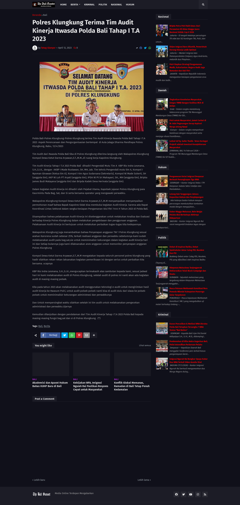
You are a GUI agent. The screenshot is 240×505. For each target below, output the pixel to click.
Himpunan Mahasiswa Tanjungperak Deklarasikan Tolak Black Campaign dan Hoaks (188, 271)
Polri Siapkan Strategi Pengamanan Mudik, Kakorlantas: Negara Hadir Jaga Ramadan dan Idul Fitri (187, 67)
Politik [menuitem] (103, 4)
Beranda (36, 15)
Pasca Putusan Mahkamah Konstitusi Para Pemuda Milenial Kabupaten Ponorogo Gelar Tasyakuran (188, 291)
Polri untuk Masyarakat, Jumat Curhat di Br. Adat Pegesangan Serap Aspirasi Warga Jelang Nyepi (188, 123)
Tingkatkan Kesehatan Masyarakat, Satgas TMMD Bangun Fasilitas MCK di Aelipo (186, 102)
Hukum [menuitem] (130, 4)
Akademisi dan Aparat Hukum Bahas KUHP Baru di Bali (50, 384)
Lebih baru (39, 480)
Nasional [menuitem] (116, 4)
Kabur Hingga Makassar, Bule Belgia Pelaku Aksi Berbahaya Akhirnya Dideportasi (186, 215)
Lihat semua (145, 345)
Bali (45, 15)
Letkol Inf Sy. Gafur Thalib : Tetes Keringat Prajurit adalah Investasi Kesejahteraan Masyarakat (189, 144)
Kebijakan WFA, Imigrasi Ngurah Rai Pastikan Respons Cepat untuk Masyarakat (90, 386)
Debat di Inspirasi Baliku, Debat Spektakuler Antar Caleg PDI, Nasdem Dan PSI (187, 250)
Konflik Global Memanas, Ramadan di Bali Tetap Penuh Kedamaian (132, 386)
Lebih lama (143, 480)
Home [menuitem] (63, 4)
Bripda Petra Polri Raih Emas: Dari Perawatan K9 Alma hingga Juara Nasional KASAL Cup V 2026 (185, 29)
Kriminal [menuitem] (89, 4)
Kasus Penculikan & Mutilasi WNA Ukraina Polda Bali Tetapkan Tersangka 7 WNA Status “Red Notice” (188, 327)
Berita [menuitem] (74, 4)
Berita (47, 326)
